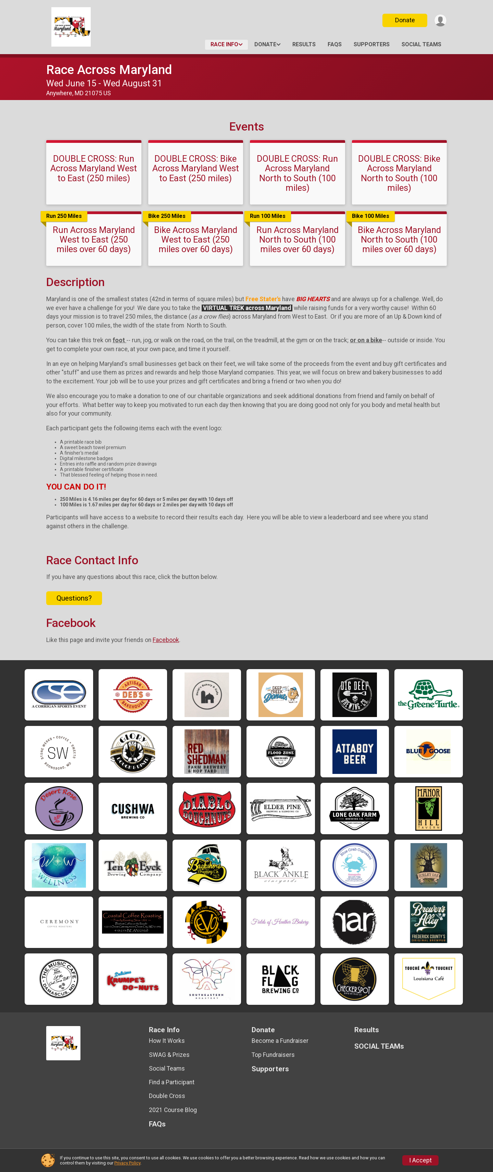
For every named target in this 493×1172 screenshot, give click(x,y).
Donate (405, 20)
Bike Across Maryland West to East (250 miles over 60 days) (195, 239)
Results (304, 44)
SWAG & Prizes (169, 1054)
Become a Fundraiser (280, 1040)
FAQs (335, 44)
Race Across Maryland (109, 69)
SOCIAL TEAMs (421, 44)
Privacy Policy (127, 1162)
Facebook (166, 640)
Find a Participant (171, 1082)
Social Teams (167, 1068)
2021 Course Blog (173, 1110)
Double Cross (167, 1096)
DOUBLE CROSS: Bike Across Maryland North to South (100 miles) (399, 173)
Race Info (224, 44)
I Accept (420, 1160)
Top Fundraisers (273, 1054)
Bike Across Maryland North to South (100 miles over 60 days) (399, 239)
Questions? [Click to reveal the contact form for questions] (74, 598)
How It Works (167, 1040)
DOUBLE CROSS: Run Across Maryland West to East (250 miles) (93, 168)
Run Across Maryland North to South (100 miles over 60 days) (297, 239)
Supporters (372, 44)
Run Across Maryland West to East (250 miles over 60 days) (94, 239)
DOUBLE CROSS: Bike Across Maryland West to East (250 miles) (195, 168)
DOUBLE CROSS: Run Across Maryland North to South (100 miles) (297, 173)
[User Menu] (440, 20)
